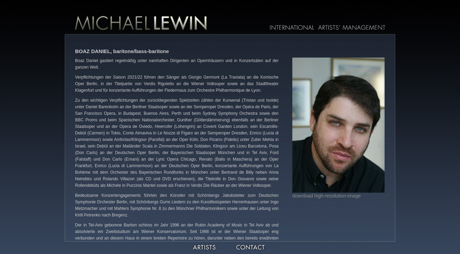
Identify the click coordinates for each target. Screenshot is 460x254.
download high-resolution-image (326, 196)
